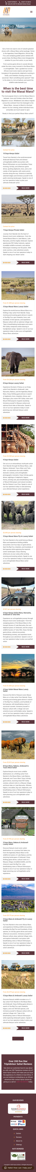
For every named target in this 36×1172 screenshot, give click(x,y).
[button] (31, 12)
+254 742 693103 (22, 1082)
